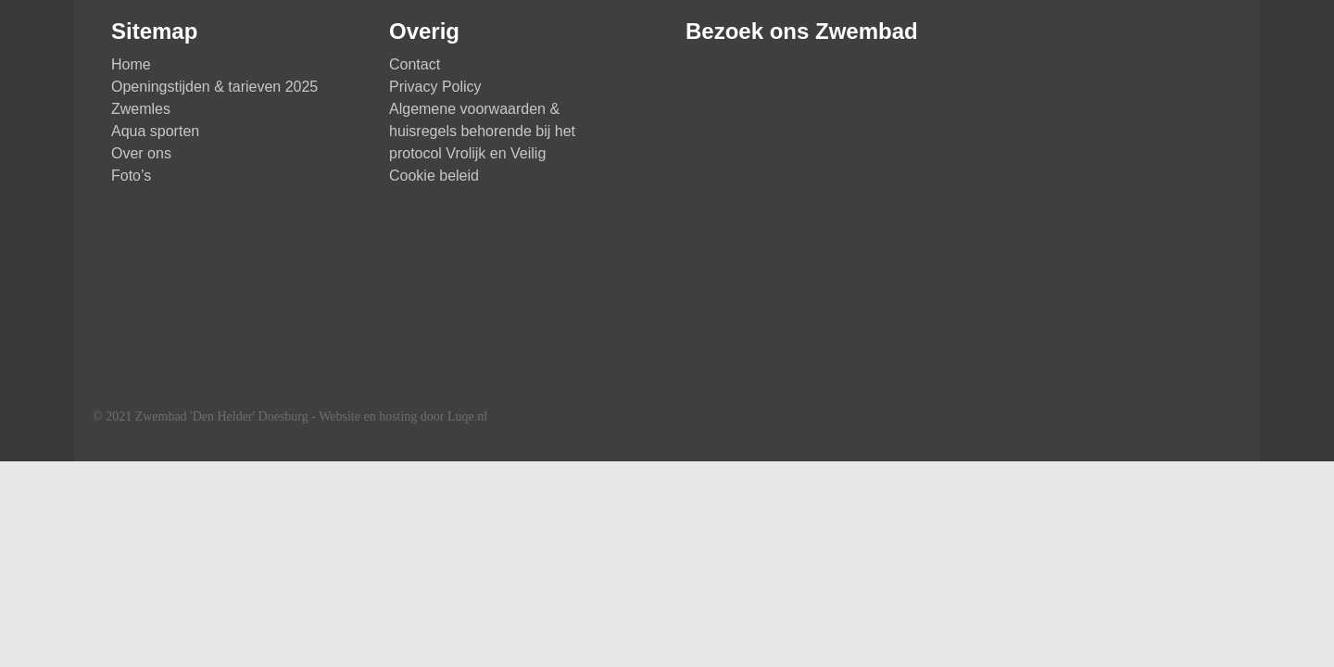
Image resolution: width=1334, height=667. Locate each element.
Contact (414, 64)
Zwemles (140, 109)
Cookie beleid (434, 175)
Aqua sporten (155, 131)
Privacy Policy (435, 86)
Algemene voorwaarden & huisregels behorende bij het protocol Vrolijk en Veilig (482, 131)
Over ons (141, 153)
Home (131, 64)
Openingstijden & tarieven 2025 (214, 86)
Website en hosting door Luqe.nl (403, 416)
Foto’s (131, 175)
